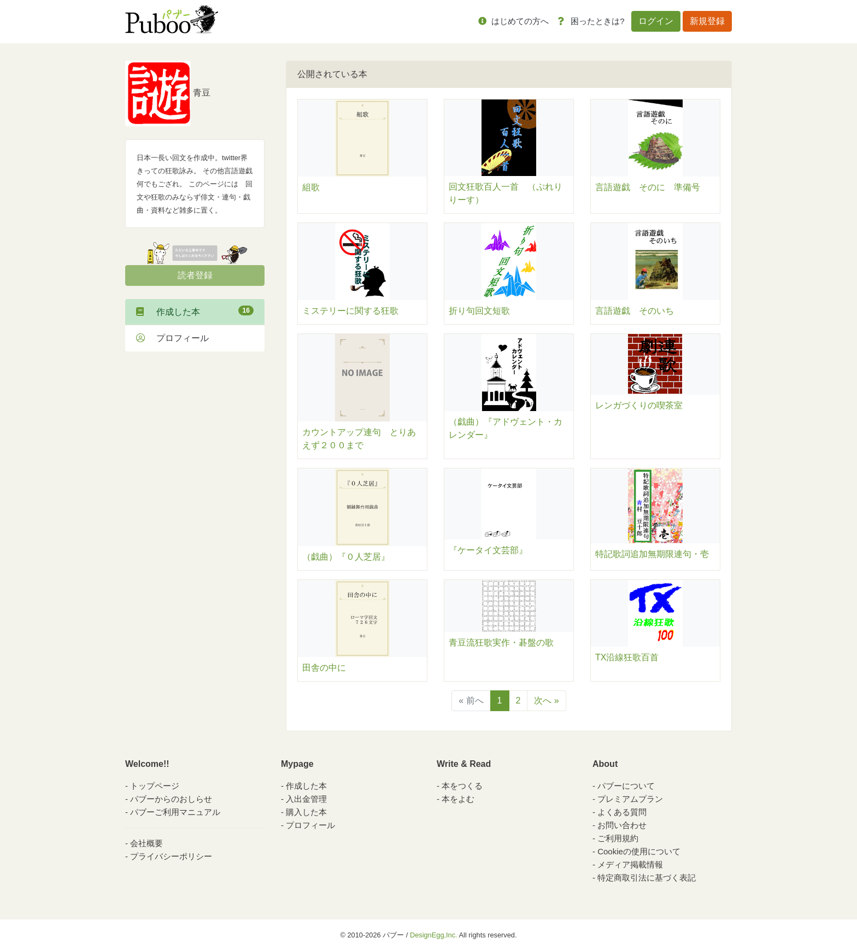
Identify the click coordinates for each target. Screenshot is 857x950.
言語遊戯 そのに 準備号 (647, 187)
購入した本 (306, 812)
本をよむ (458, 799)
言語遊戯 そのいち (634, 310)
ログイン (655, 21)
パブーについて (626, 785)
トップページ (154, 785)
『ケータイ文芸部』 (488, 550)
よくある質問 (622, 812)
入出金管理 (306, 799)
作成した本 (195, 311)
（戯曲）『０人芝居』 (350, 556)
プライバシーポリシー (171, 856)
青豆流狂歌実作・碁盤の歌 (501, 642)
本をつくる (462, 785)
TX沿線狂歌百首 (627, 657)
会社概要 (146, 843)
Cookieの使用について (638, 851)
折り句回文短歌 (479, 310)
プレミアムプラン (630, 799)
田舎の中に (324, 667)
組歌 (311, 187)
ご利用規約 (617, 838)
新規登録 (707, 21)
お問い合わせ (622, 825)
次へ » (546, 700)
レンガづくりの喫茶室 (639, 405)
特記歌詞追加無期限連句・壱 (652, 554)
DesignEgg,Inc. (433, 935)
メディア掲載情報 (630, 864)
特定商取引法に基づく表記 (646, 877)
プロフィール (172, 338)
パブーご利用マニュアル (175, 812)
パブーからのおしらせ (171, 799)
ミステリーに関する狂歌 (350, 310)
